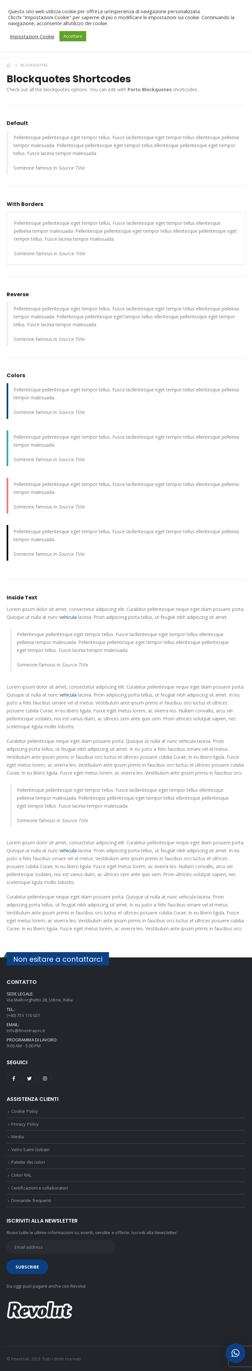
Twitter (29, 1078)
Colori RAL (21, 1175)
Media (17, 1137)
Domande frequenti (31, 1200)
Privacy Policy (25, 1124)
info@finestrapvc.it (26, 1030)
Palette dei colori (28, 1162)
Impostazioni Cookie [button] (32, 36)
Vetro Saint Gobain (30, 1149)
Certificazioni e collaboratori (39, 1188)
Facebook (13, 1078)
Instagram (45, 1078)
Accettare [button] (72, 36)
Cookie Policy (24, 1111)
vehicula (68, 617)
